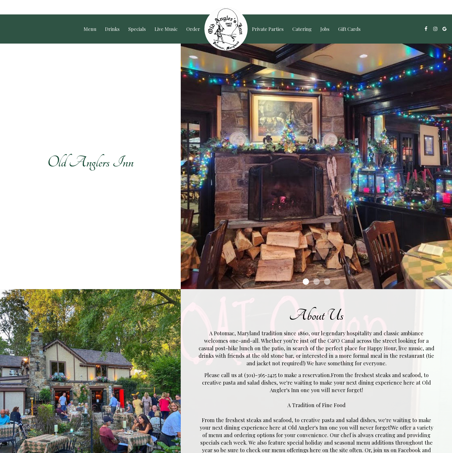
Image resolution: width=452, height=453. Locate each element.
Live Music (166, 29)
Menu (90, 29)
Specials (137, 29)
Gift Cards (349, 29)
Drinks (112, 29)
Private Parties (268, 29)
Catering (302, 29)
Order (193, 29)
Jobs (324, 29)
